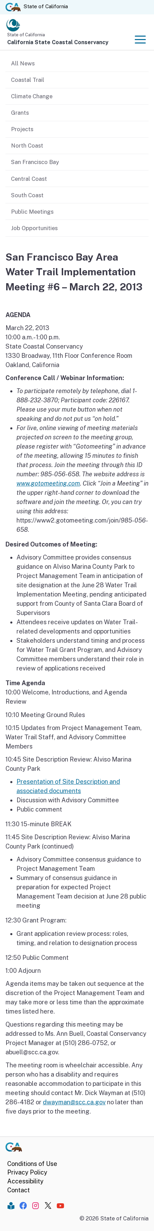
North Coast (27, 145)
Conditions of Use (32, 1163)
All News (23, 63)
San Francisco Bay (35, 162)
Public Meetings (32, 211)
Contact (18, 1190)
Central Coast (29, 178)
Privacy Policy (27, 1172)
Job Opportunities (34, 228)
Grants (20, 112)
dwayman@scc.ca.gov (74, 1102)
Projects (22, 129)
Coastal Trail (27, 79)
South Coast (27, 195)
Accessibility (25, 1181)
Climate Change (31, 96)
